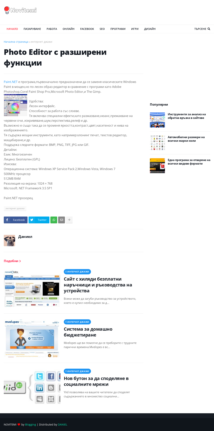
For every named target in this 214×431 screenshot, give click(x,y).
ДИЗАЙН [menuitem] (150, 29)
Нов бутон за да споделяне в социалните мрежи (96, 381)
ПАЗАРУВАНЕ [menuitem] (32, 29)
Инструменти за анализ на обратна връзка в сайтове (187, 116)
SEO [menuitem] (102, 29)
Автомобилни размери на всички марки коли (186, 139)
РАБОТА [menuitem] (52, 29)
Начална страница (16, 41)
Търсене (200, 29)
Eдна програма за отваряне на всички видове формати (189, 162)
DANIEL (62, 424)
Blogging (30, 424)
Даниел (25, 236)
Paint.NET (11, 82)
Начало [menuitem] (12, 29)
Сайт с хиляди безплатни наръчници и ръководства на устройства (98, 285)
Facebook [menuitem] (87, 29)
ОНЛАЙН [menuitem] (69, 29)
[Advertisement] (141, 12)
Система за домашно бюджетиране (88, 332)
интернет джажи (41, 41)
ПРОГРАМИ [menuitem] (117, 29)
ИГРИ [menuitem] (135, 29)
